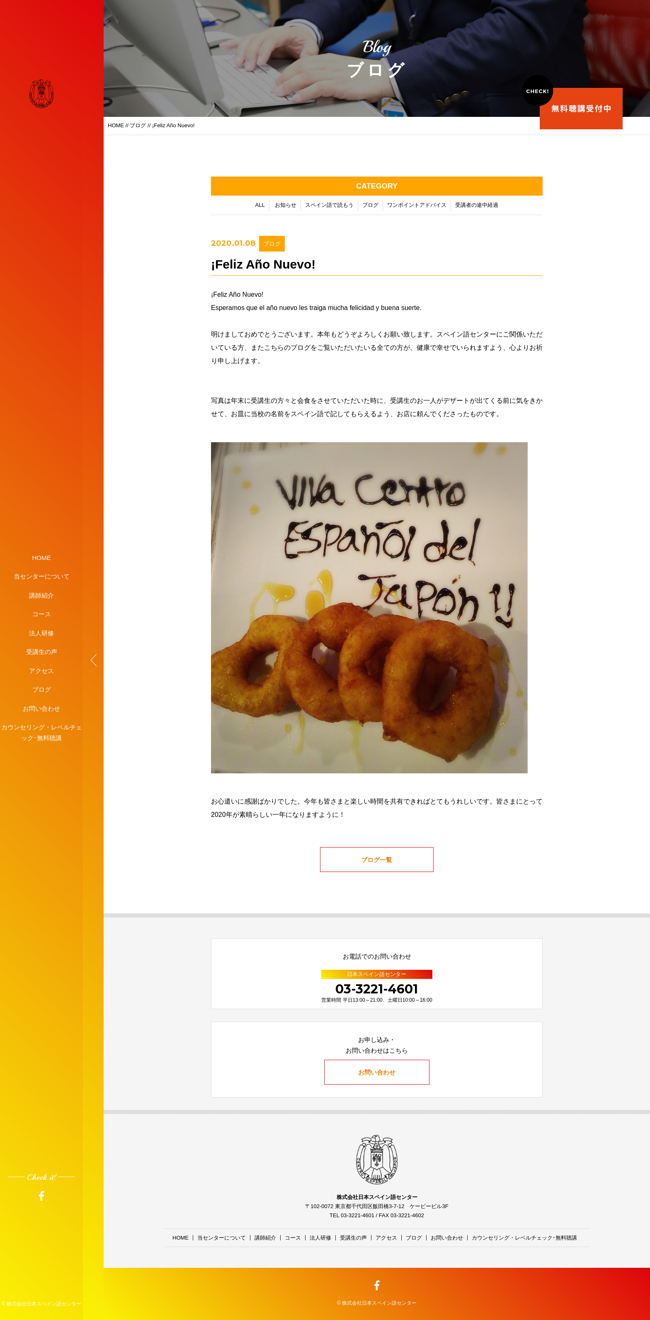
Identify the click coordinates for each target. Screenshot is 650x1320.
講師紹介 (41, 594)
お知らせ (285, 206)
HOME (41, 557)
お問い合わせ (41, 708)
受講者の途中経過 (476, 206)
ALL (260, 206)
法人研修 (41, 632)
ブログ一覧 (377, 860)
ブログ (41, 689)
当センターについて (42, 576)
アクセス (41, 670)
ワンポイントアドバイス (416, 206)
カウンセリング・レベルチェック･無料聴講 (41, 732)
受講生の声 (41, 651)
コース (41, 614)
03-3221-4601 (376, 989)
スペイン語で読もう (329, 206)
